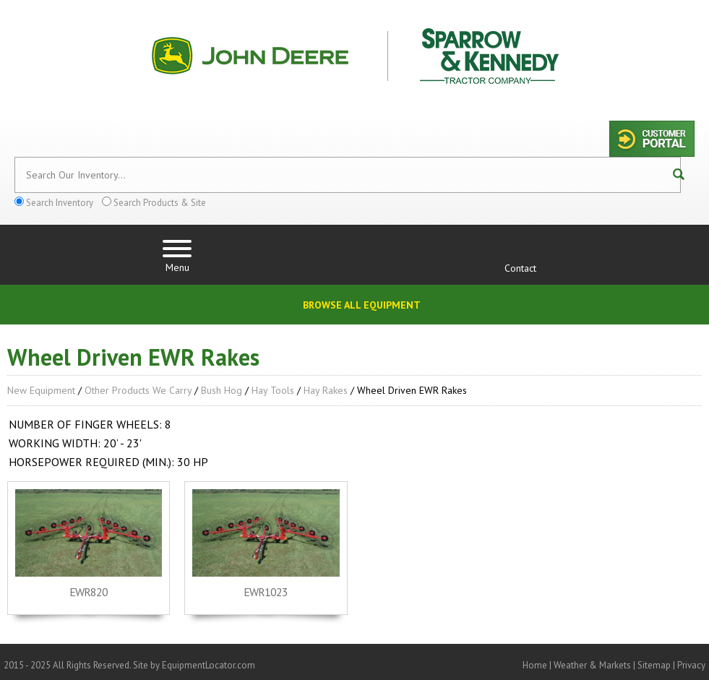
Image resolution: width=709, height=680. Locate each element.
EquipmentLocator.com (208, 665)
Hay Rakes (326, 390)
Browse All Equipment (362, 304)
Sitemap (654, 665)
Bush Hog (221, 390)
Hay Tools (273, 390)
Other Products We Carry (138, 390)
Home (535, 665)
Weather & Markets (592, 665)
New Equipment (41, 390)
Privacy (691, 665)
